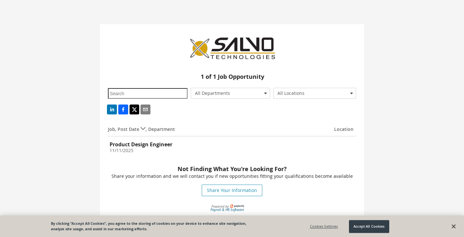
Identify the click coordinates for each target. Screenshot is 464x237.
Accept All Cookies (368, 227)
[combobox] (230, 93)
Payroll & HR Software (227, 209)
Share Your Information (232, 190)
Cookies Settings (324, 227)
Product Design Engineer (141, 144)
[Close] (454, 227)
